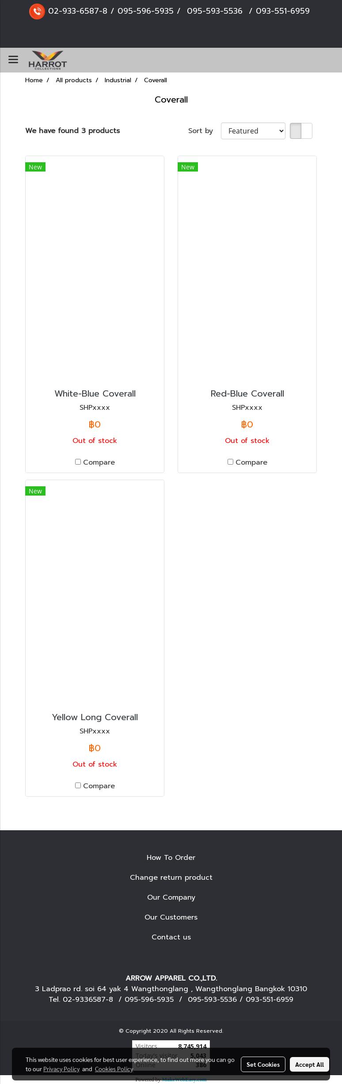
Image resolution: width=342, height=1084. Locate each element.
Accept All (309, 1064)
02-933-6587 (73, 11)
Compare (99, 462)
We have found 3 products (72, 131)
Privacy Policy (61, 1069)
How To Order (171, 857)
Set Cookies (263, 1064)
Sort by (204, 131)
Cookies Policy (114, 1069)
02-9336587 (84, 999)
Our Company (171, 897)
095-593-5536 (215, 11)
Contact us (171, 937)
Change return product (171, 877)
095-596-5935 (146, 11)
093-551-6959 (283, 11)
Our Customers (171, 917)
